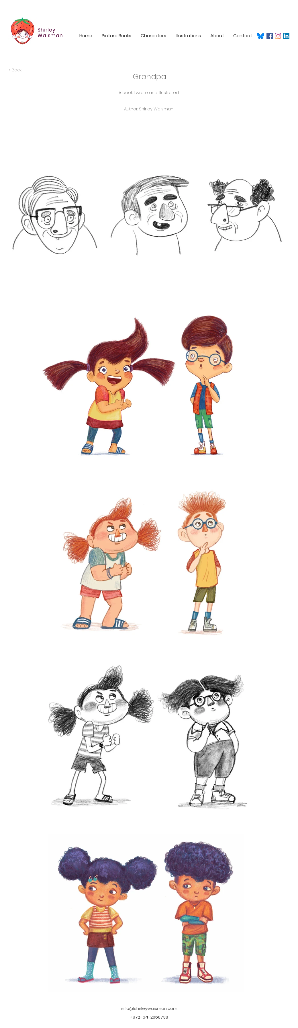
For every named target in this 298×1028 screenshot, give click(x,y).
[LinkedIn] (286, 36)
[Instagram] (278, 36)
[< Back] (25, 70)
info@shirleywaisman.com (149, 1008)
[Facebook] (269, 36)
